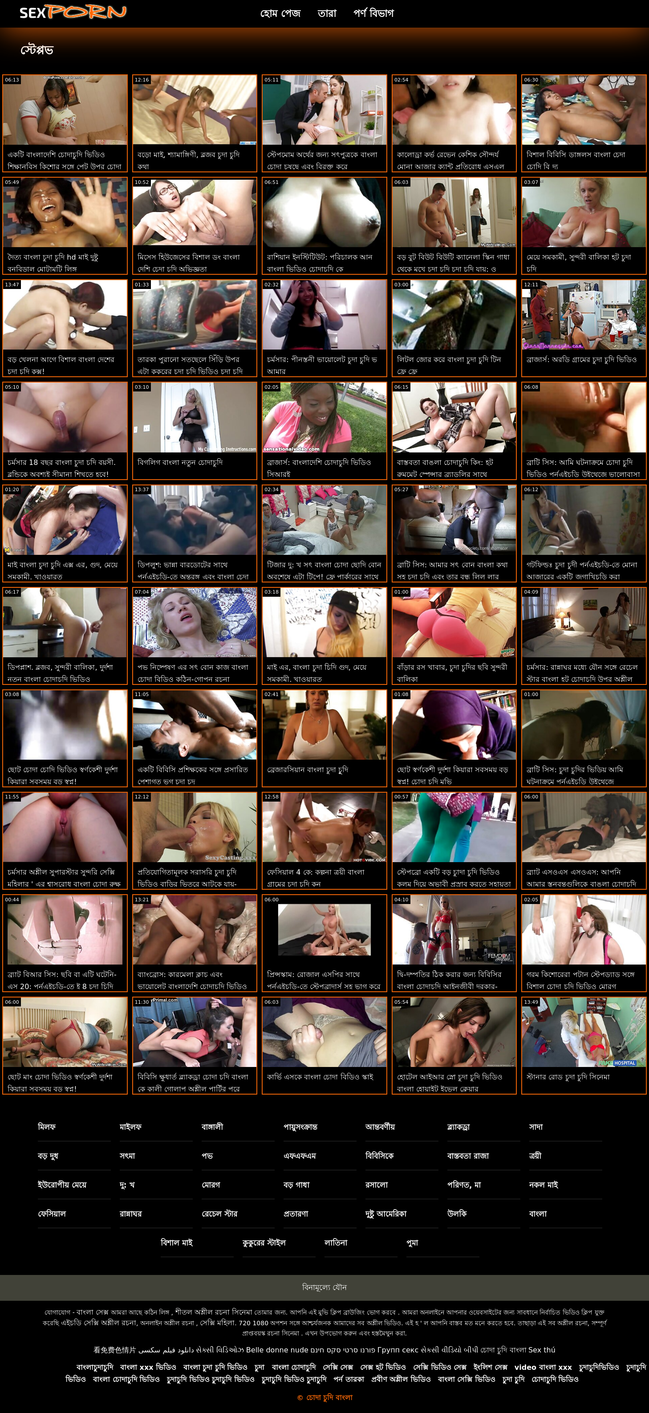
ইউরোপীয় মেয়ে (62, 1185)
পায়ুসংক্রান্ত (300, 1127)
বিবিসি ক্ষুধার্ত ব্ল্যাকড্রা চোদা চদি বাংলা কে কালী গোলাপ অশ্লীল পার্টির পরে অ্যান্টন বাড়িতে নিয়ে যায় (193, 1089)
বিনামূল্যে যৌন (324, 1287)
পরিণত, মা (464, 1185)
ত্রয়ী (535, 1156)
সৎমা (127, 1156)
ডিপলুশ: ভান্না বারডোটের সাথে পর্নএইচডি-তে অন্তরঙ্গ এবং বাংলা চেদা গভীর (193, 577)
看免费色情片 (114, 1350)
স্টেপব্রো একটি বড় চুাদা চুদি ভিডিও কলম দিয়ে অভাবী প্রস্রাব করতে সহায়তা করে (454, 884)
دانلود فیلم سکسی (166, 1350)
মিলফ (46, 1127)
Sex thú (542, 1350)
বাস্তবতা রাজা (468, 1156)
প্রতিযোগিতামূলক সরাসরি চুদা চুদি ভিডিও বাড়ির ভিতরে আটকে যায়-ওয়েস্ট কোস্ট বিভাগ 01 (187, 884)
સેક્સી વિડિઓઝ (220, 1350)
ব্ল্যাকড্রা (458, 1127)
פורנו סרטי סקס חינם (342, 1350)
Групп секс (398, 1350)
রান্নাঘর (131, 1213)
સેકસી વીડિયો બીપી (450, 1350)
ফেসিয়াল (52, 1213)
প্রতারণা (296, 1213)
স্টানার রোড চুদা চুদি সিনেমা (568, 1077)
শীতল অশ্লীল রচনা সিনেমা (213, 1312)
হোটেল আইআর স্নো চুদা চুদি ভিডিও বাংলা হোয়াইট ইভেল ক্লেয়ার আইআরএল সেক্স (450, 1089)
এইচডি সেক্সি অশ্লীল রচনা (98, 1323)
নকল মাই (543, 1185)
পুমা (412, 1242)
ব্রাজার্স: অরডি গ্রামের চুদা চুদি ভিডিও (582, 359)
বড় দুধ (48, 1156)
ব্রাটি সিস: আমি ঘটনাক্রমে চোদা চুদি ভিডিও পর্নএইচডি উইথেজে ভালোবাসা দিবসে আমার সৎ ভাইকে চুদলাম (583, 474)
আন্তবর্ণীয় (380, 1127)
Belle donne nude (277, 1350)
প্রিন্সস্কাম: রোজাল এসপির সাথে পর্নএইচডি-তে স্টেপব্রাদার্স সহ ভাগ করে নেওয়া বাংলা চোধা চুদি (324, 986)
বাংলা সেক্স (93, 1312)
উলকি (456, 1213)
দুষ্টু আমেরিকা (385, 1213)
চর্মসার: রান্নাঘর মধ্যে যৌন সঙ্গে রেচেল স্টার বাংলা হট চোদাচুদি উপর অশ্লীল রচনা (582, 679)
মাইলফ (130, 1127)
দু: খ (127, 1185)
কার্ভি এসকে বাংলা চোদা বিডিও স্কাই (320, 1077)
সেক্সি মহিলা (217, 1323)
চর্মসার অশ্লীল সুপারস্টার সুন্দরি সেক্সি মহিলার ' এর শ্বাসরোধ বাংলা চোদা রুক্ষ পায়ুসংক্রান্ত (64, 884)
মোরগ (211, 1185)
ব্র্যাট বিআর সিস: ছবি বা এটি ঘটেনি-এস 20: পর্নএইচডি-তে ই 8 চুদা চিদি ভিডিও (62, 986)
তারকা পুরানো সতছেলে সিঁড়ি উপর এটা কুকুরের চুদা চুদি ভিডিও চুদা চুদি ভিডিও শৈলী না (190, 371)
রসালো (376, 1185)
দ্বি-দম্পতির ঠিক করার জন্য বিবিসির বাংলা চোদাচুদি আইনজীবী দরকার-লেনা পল (449, 986)
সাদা (536, 1127)
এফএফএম (300, 1156)
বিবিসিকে (379, 1156)
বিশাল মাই (176, 1242)
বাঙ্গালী (212, 1127)
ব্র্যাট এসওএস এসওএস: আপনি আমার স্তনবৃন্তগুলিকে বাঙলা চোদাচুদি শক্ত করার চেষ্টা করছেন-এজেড (581, 884)
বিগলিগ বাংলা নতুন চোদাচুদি (180, 462)
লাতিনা (335, 1242)
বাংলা (538, 1213)
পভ (207, 1156)
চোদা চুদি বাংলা (503, 1350)
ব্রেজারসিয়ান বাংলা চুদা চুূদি (307, 770)
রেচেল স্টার (219, 1213)
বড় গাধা (296, 1185)
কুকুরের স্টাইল (264, 1242)
